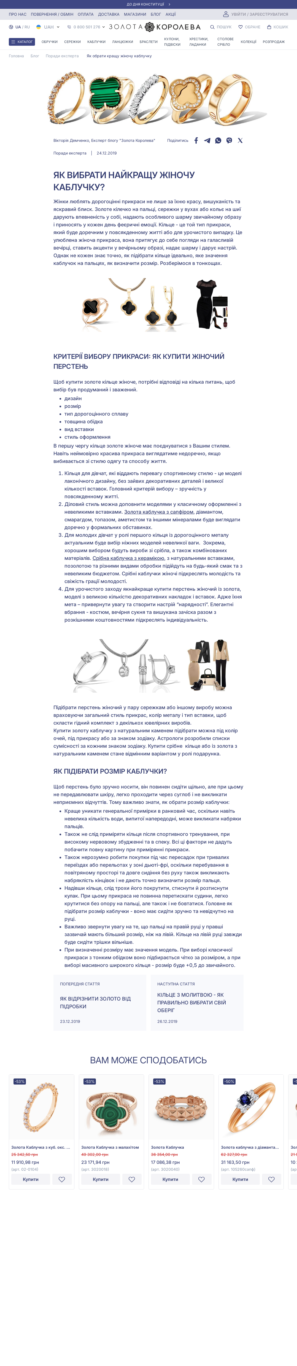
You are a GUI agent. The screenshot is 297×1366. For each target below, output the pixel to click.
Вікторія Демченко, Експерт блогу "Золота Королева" (104, 140)
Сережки (72, 42)
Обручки (50, 42)
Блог (156, 14)
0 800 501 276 (87, 27)
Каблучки (96, 42)
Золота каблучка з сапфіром (158, 512)
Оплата (86, 14)
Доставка (109, 14)
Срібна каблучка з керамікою (128, 558)
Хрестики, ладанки (198, 42)
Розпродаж (274, 42)
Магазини (135, 14)
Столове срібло (225, 42)
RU (27, 27)
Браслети (149, 42)
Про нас (17, 14)
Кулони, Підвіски (172, 42)
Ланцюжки (122, 42)
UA (18, 27)
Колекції (248, 42)
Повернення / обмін (52, 14)
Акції (171, 14)
